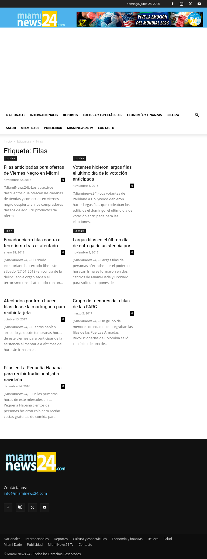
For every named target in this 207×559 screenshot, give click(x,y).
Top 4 (8, 231)
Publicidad (53, 128)
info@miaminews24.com (25, 493)
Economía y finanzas (144, 115)
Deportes (70, 115)
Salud (11, 128)
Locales (10, 158)
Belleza (173, 115)
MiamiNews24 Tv (80, 128)
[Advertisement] (103, 68)
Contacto (106, 128)
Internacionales (44, 115)
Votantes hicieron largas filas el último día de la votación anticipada (102, 173)
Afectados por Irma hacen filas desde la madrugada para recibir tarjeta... (34, 306)
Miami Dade (30, 128)
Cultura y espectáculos (102, 115)
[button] (196, 115)
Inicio (8, 141)
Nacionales (15, 115)
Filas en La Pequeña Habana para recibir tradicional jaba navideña (32, 373)
